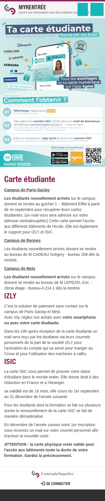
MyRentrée (32, 8)
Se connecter (55, 484)
